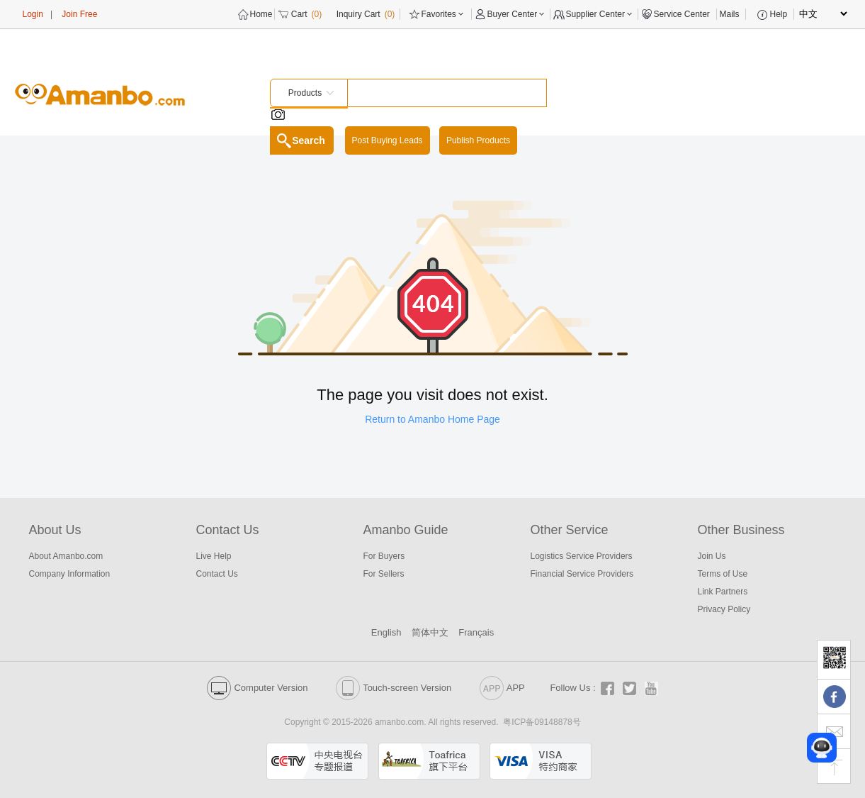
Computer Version (257, 687)
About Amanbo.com (66, 556)
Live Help (214, 556)
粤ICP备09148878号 (541, 722)
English (386, 632)
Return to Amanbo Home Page (432, 419)
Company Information (70, 574)
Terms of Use (723, 574)
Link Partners (723, 592)
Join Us (712, 556)
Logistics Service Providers (582, 556)
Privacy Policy (724, 609)
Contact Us (217, 574)
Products (305, 93)
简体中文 (430, 632)
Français (476, 632)
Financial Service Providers (582, 574)
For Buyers (384, 556)
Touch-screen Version (393, 687)
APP (502, 687)
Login (33, 14)
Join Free (79, 14)
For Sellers (384, 574)
